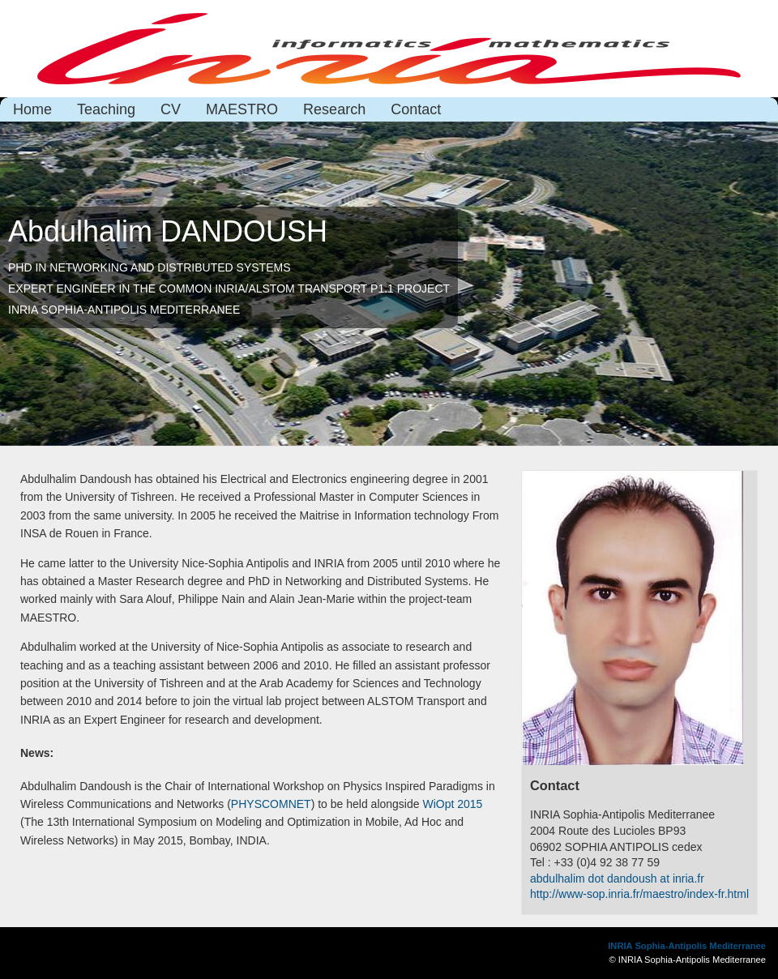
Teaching (106, 109)
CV (170, 109)
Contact (416, 109)
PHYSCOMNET (271, 803)
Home (32, 109)
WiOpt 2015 (452, 803)
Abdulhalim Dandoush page (389, 48)
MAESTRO (242, 109)
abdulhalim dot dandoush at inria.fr (617, 878)
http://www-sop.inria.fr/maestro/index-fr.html (639, 893)
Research (334, 109)
